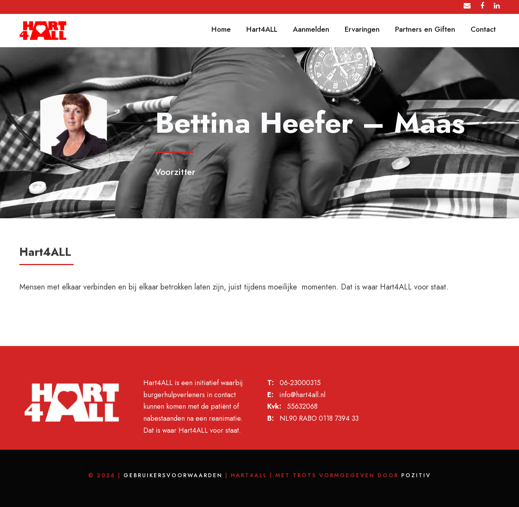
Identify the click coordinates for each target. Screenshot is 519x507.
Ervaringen (362, 29)
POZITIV (416, 475)
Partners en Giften (425, 29)
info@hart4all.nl (302, 395)
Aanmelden (311, 29)
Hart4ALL (261, 29)
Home (221, 29)
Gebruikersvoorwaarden (173, 475)
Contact (483, 29)
